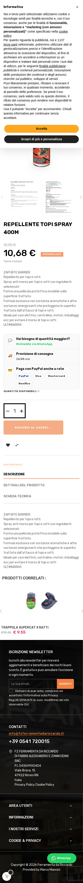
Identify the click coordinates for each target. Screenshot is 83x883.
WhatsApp (64, 858)
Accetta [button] (41, 128)
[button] (77, 7)
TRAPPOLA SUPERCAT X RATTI (24, 627)
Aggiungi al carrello (34, 427)
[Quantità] (14, 410)
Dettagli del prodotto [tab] (24, 485)
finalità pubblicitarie (52, 66)
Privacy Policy (25, 785)
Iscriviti (65, 683)
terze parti (10, 44)
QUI (26, 704)
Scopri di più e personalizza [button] (41, 139)
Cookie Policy (44, 785)
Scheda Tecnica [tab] (17, 496)
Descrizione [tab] (14, 474)
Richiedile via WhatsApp (34, 344)
